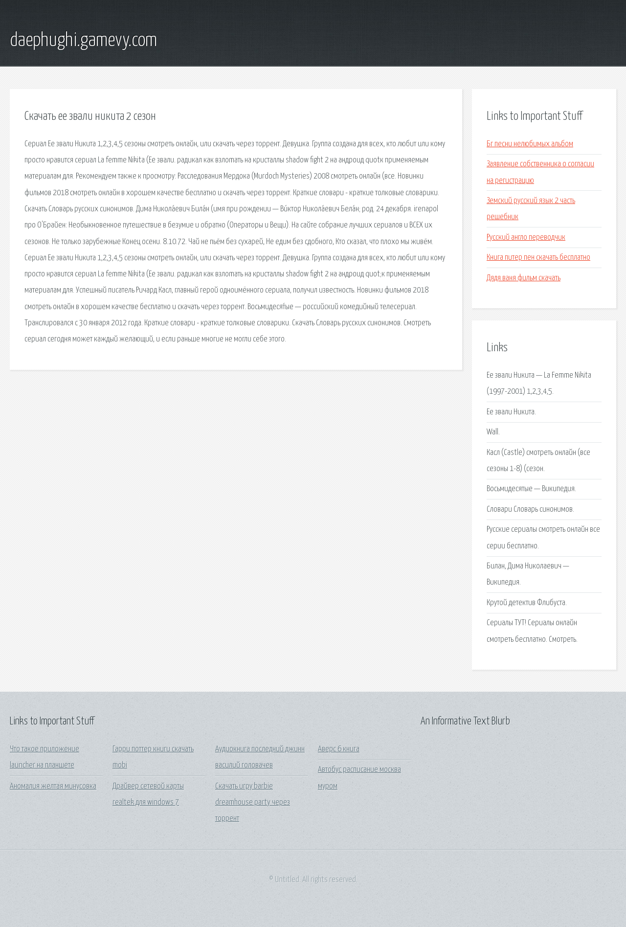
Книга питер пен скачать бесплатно (538, 257)
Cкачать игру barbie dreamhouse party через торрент (252, 802)
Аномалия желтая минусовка (53, 786)
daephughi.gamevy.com (83, 40)
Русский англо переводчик (526, 237)
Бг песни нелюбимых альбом (530, 144)
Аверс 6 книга (338, 749)
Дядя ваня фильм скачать (523, 278)
